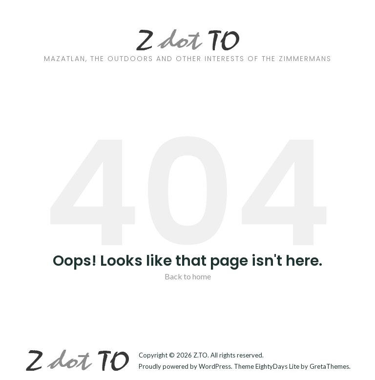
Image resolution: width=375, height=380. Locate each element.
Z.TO (200, 355)
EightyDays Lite (277, 366)
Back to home (188, 276)
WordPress (215, 366)
